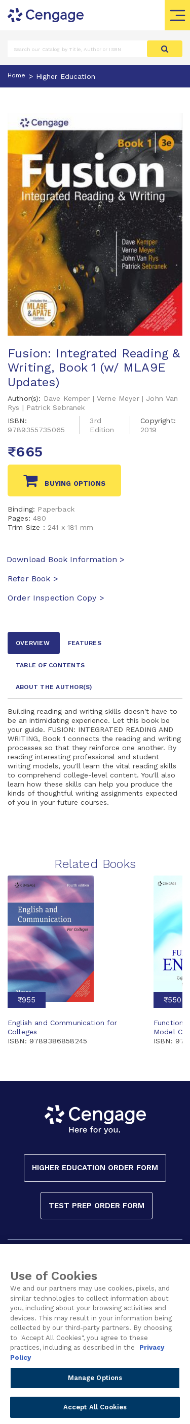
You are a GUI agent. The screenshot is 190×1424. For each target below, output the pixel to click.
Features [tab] (84, 643)
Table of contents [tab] (50, 665)
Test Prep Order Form (96, 1205)
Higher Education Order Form (95, 1167)
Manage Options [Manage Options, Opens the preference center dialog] (95, 1388)
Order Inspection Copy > (56, 598)
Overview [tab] (33, 643)
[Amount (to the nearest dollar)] (77, 48)
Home (17, 75)
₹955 (26, 999)
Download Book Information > (66, 559)
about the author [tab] (54, 687)
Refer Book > (33, 578)
